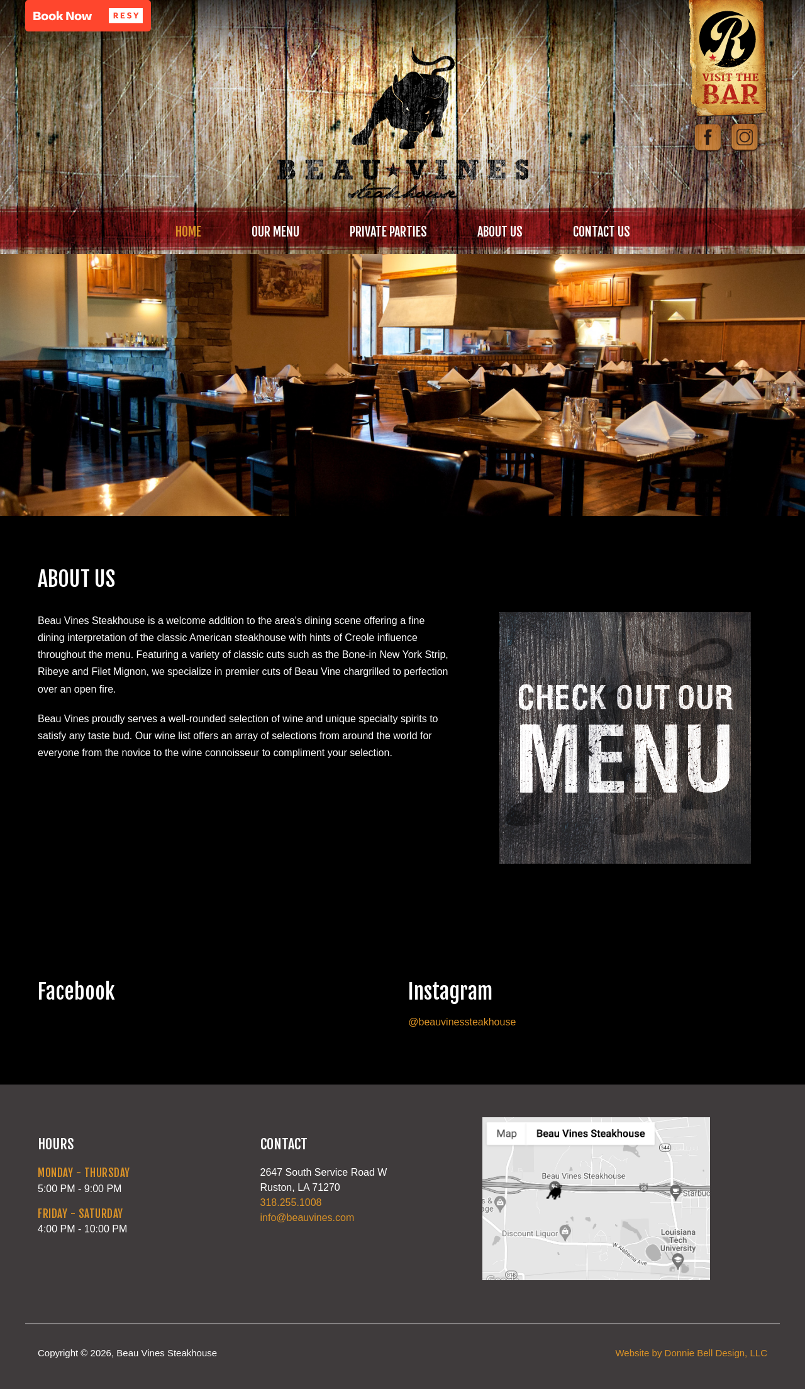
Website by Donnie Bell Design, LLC (691, 1352)
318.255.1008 (291, 1202)
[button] (88, 15)
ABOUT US (500, 232)
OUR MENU (275, 232)
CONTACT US (601, 232)
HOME (188, 232)
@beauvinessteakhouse (462, 1022)
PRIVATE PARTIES (388, 232)
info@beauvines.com (307, 1217)
